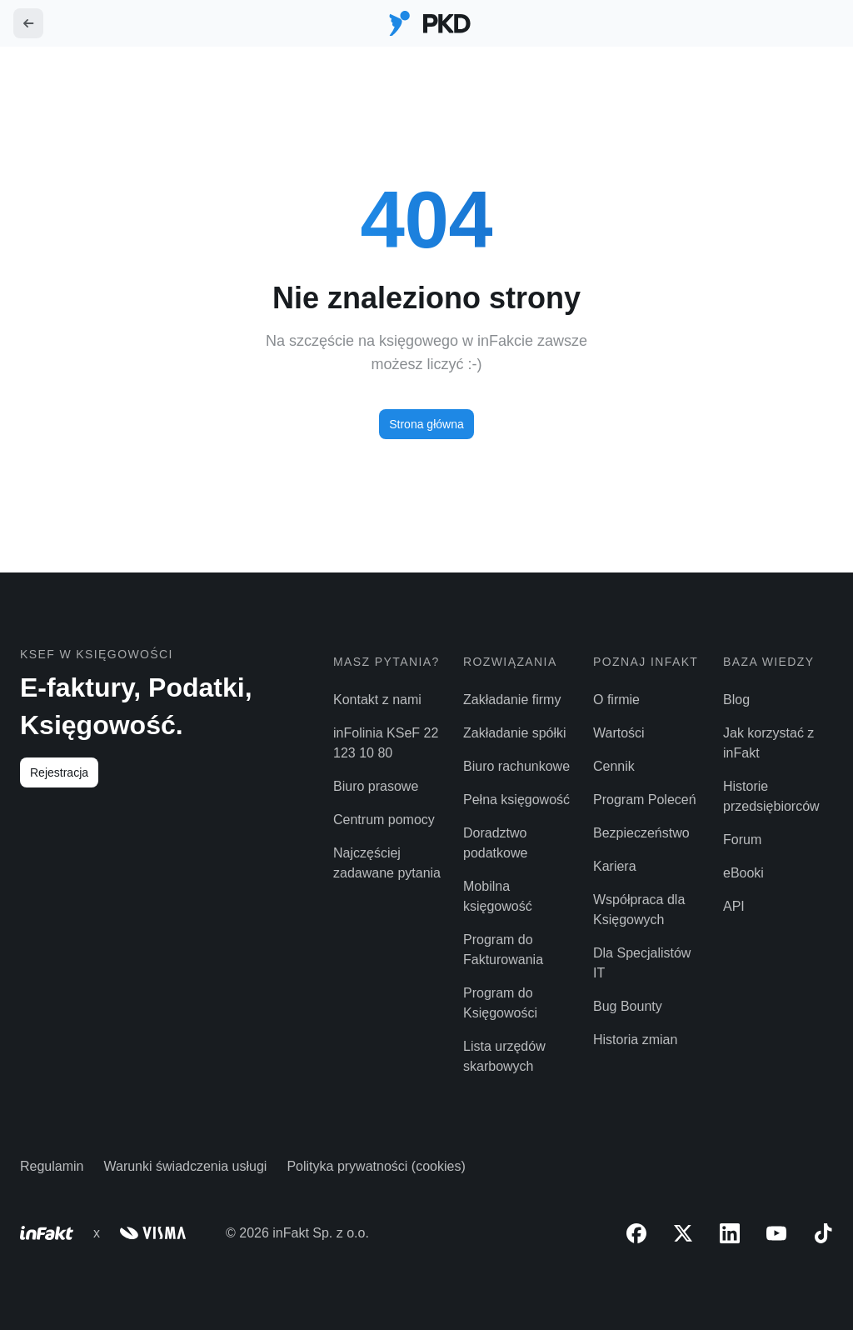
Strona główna (426, 424)
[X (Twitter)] (683, 1233)
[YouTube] (776, 1233)
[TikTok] (823, 1233)
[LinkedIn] (730, 1233)
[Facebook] (636, 1233)
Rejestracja (59, 772)
